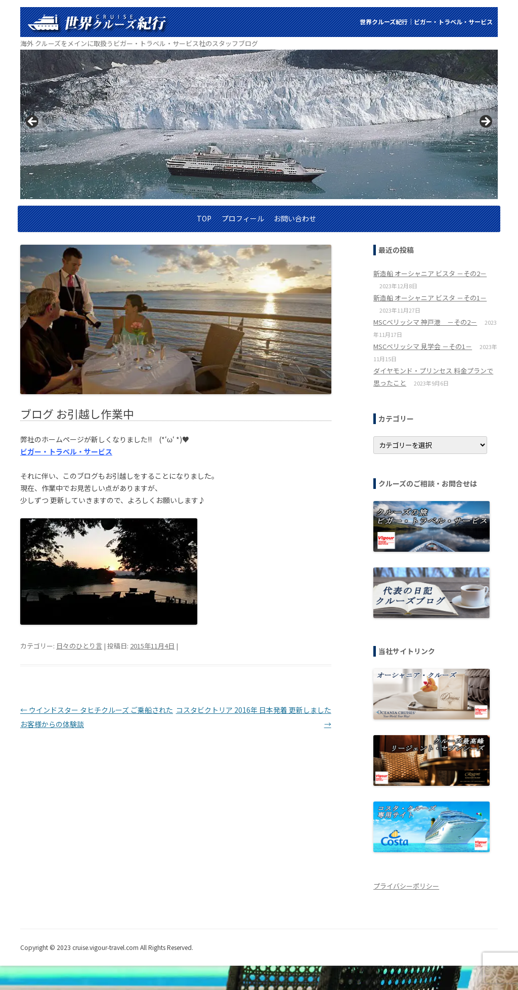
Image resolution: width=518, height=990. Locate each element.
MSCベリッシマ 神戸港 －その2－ (425, 322)
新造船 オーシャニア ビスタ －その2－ (430, 273)
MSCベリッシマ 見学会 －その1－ (422, 346)
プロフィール (243, 218)
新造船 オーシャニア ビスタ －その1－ (430, 297)
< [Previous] (32, 122)
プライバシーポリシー (406, 886)
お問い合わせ (295, 218)
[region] (259, 124)
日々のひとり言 (79, 646)
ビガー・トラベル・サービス (66, 451)
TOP (204, 218)
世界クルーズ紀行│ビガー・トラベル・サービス (426, 21)
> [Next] (485, 122)
